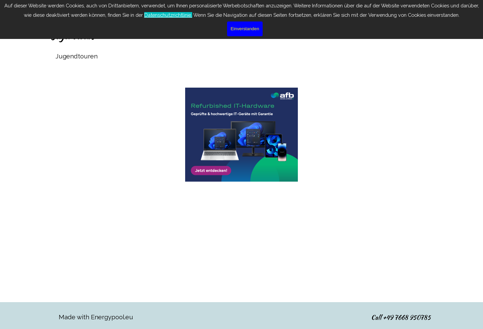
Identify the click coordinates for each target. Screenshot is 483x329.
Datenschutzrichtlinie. (168, 15)
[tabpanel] (241, 56)
